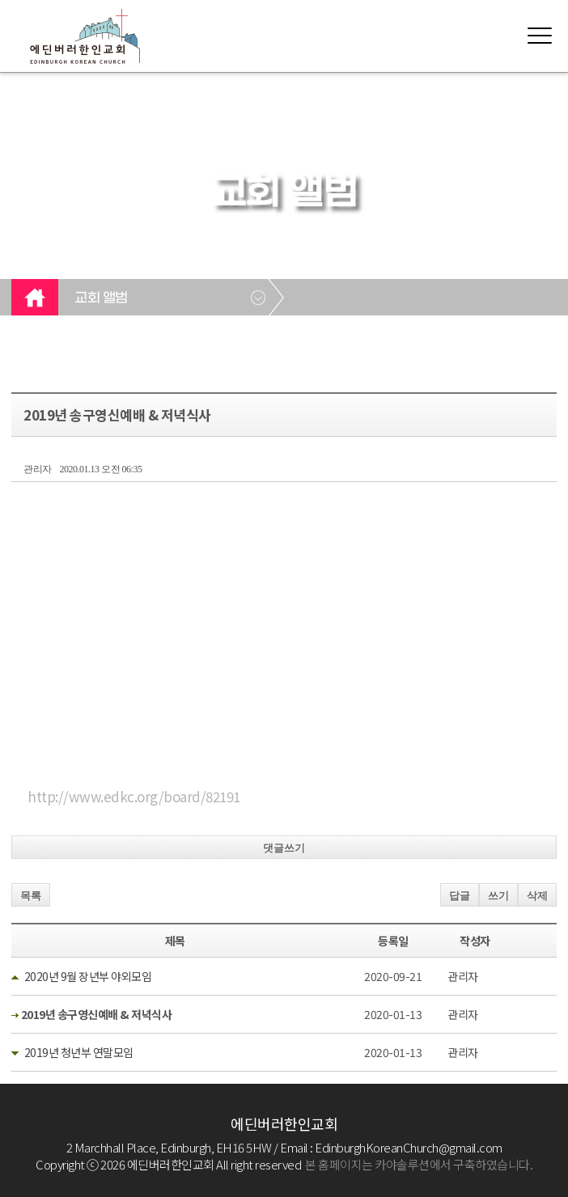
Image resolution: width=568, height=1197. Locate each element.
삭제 (537, 896)
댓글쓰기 (284, 848)
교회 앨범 (101, 298)
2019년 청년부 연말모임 (79, 1052)
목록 (30, 896)
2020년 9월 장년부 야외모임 (88, 976)
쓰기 (498, 896)
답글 (459, 896)
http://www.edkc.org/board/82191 (134, 796)
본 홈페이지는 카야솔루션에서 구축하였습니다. (418, 1164)
